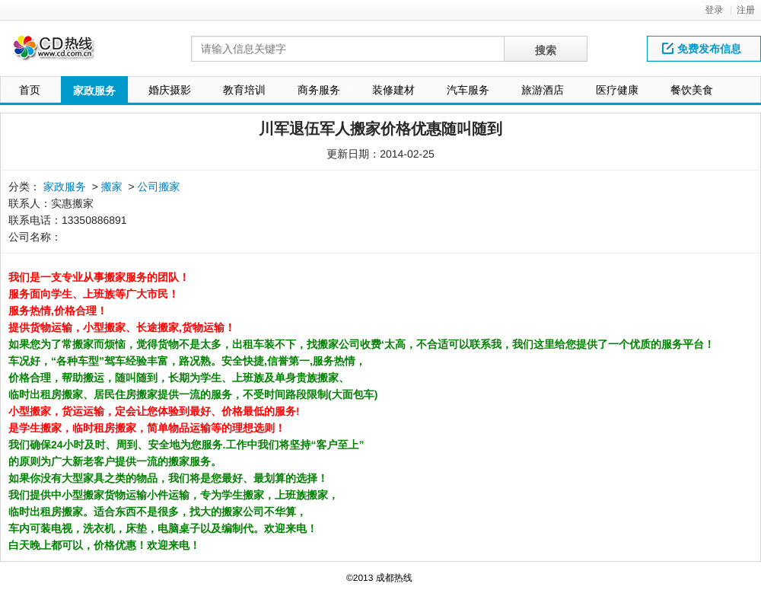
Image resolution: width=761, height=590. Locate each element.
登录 (714, 10)
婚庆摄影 (169, 90)
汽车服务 (468, 90)
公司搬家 (159, 186)
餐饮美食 (691, 90)
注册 (746, 10)
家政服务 (94, 91)
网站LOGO (63, 52)
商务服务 (319, 90)
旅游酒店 (542, 90)
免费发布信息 (701, 49)
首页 (29, 90)
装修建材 (393, 90)
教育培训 (244, 90)
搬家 (112, 186)
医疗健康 (617, 90)
